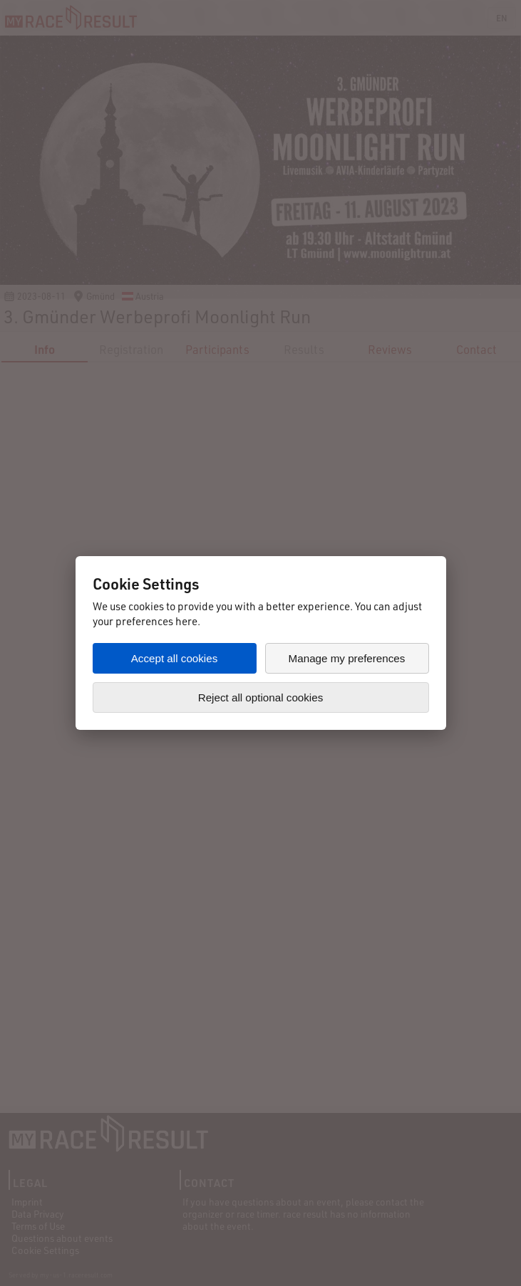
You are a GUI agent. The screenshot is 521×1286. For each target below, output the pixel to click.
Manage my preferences (347, 658)
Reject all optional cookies (261, 697)
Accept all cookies (174, 658)
